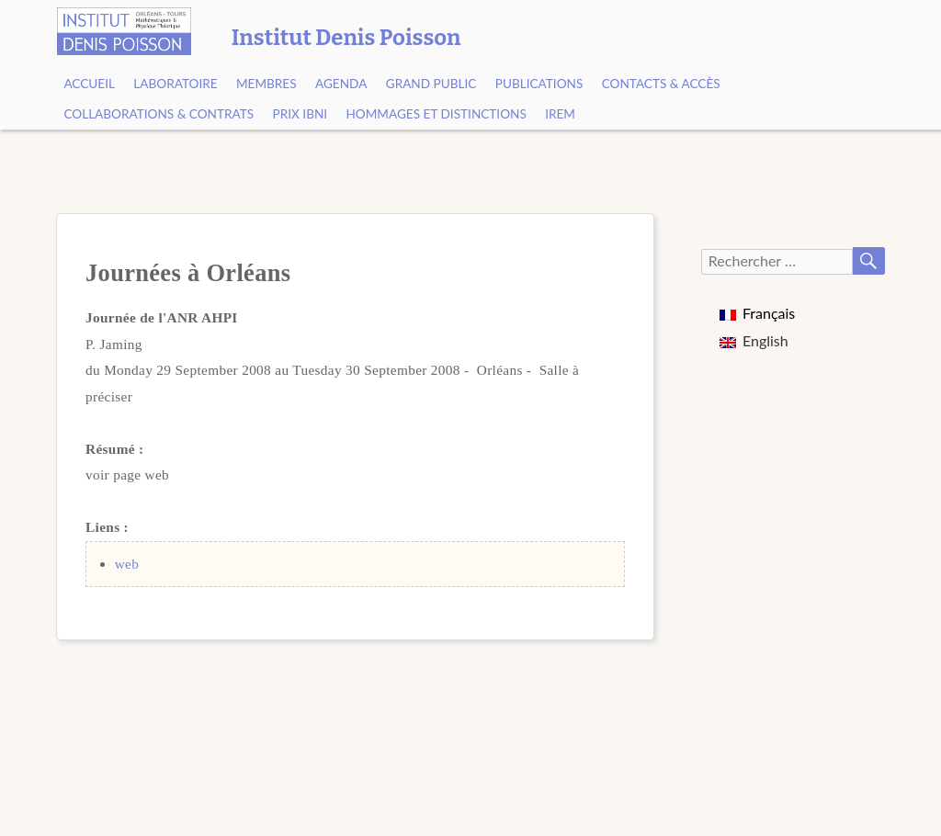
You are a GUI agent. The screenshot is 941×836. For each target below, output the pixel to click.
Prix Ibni (300, 114)
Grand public (431, 83)
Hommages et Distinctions (436, 114)
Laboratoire (175, 83)
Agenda (341, 83)
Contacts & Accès (661, 83)
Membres (266, 83)
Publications (539, 83)
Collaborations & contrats (158, 114)
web (127, 563)
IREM (560, 114)
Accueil (89, 83)
